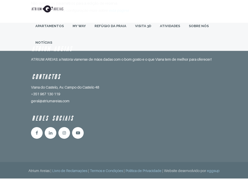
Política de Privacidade (143, 170)
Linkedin (50, 133)
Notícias (43, 47)
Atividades (170, 31)
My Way (79, 31)
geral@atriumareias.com (50, 101)
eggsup (213, 170)
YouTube (78, 133)
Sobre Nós (199, 31)
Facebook (37, 133)
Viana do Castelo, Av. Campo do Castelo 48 (65, 87)
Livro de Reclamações (69, 170)
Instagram (64, 133)
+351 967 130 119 (45, 94)
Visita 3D (143, 31)
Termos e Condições (106, 170)
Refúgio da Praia (110, 31)
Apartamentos (49, 31)
